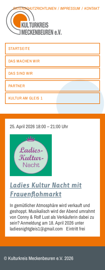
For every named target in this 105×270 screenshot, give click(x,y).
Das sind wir (20, 73)
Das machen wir (24, 61)
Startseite (19, 48)
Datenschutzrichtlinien (34, 8)
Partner (16, 85)
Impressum (70, 8)
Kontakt (91, 8)
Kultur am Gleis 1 (25, 98)
